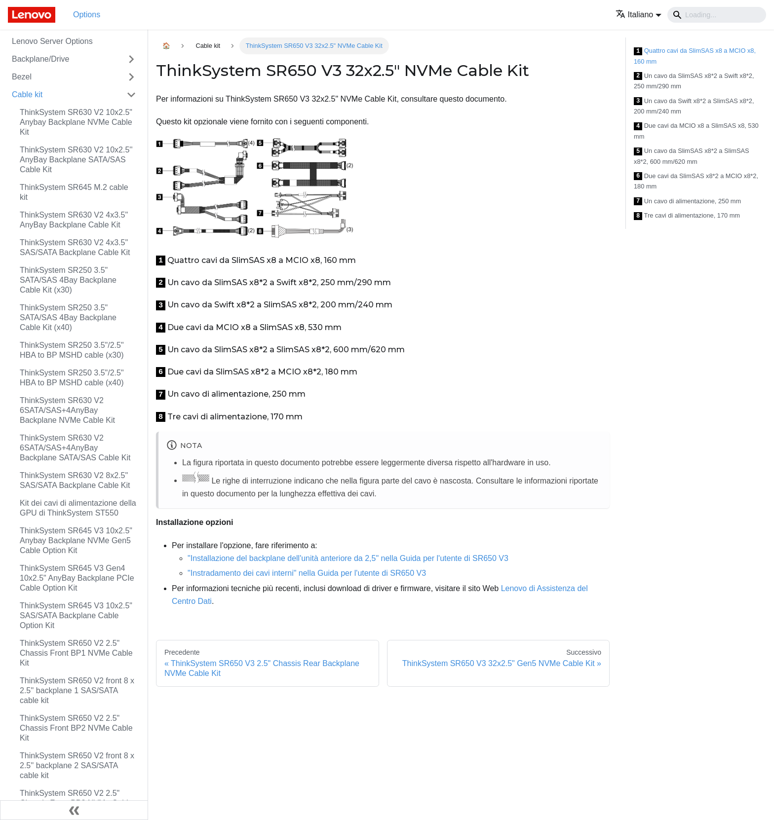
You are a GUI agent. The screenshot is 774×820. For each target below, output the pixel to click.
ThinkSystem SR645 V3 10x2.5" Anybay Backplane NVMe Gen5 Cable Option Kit (76, 540)
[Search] (716, 15)
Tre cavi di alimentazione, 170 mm (687, 216)
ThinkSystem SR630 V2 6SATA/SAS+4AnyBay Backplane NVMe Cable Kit (67, 410)
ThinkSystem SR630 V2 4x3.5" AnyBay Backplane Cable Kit (74, 220)
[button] (638, 14)
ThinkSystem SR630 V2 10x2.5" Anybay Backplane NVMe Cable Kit (76, 122)
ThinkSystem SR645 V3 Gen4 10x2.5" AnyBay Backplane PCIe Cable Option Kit (77, 578)
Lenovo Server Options (52, 41)
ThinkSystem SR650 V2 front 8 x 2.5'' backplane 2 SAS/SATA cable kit (77, 765)
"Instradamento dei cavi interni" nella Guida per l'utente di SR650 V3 (307, 573)
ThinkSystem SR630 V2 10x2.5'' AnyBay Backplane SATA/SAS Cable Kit (76, 160)
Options (86, 14)
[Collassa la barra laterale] (74, 810)
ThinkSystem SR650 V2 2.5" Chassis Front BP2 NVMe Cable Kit (76, 728)
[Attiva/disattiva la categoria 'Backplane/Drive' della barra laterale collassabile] (131, 59)
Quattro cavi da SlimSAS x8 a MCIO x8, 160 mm (695, 56)
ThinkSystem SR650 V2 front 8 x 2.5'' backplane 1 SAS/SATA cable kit (77, 690)
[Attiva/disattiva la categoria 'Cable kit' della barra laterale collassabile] (131, 95)
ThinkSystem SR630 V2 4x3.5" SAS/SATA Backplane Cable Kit (75, 247)
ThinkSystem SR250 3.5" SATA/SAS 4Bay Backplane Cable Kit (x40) (68, 317)
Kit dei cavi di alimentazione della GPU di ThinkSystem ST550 (78, 508)
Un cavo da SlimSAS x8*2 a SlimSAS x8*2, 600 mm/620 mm (691, 156)
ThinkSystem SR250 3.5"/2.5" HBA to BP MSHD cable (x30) (72, 350)
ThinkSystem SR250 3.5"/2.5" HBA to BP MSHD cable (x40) (72, 378)
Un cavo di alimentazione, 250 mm (687, 201)
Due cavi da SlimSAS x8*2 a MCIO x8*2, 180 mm (696, 181)
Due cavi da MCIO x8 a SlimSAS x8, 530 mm (696, 131)
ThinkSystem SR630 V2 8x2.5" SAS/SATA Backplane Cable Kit (75, 480)
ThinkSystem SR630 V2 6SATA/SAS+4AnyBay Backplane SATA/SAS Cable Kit (75, 448)
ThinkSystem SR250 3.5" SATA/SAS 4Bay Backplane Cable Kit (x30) (68, 280)
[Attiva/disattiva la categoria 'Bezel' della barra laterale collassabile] (131, 77)
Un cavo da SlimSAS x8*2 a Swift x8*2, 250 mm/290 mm (694, 81)
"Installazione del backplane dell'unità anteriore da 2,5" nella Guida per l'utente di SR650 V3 (348, 558)
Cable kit (27, 94)
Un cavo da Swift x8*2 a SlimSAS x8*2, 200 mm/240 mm (694, 106)
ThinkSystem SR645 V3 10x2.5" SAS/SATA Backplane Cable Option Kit (76, 615)
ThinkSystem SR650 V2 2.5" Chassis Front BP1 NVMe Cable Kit (76, 653)
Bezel (22, 77)
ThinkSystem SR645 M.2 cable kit (74, 192)
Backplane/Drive (41, 59)
